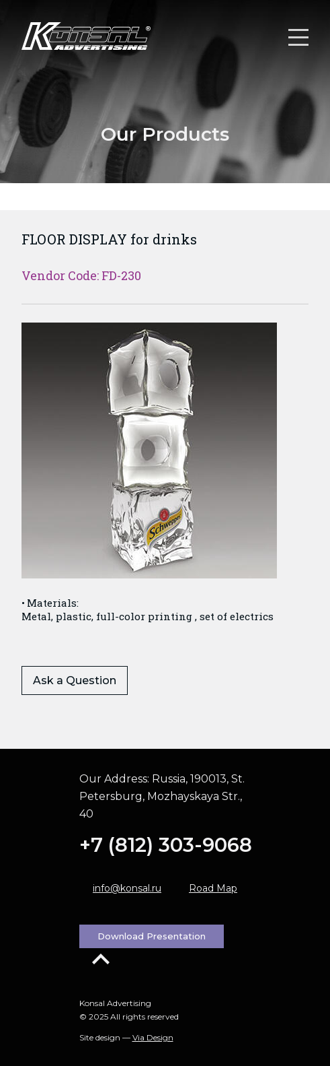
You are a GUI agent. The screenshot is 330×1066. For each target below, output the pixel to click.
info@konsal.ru (127, 888)
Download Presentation (151, 936)
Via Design (152, 1037)
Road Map (213, 888)
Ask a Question (74, 680)
